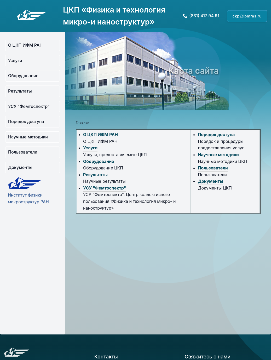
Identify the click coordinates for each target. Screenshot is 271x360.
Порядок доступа (26, 121)
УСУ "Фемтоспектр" (29, 106)
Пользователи (22, 152)
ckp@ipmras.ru (247, 16)
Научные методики (28, 136)
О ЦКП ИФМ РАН (25, 45)
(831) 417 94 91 (201, 15)
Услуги (15, 60)
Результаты (20, 91)
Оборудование (23, 75)
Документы (20, 167)
